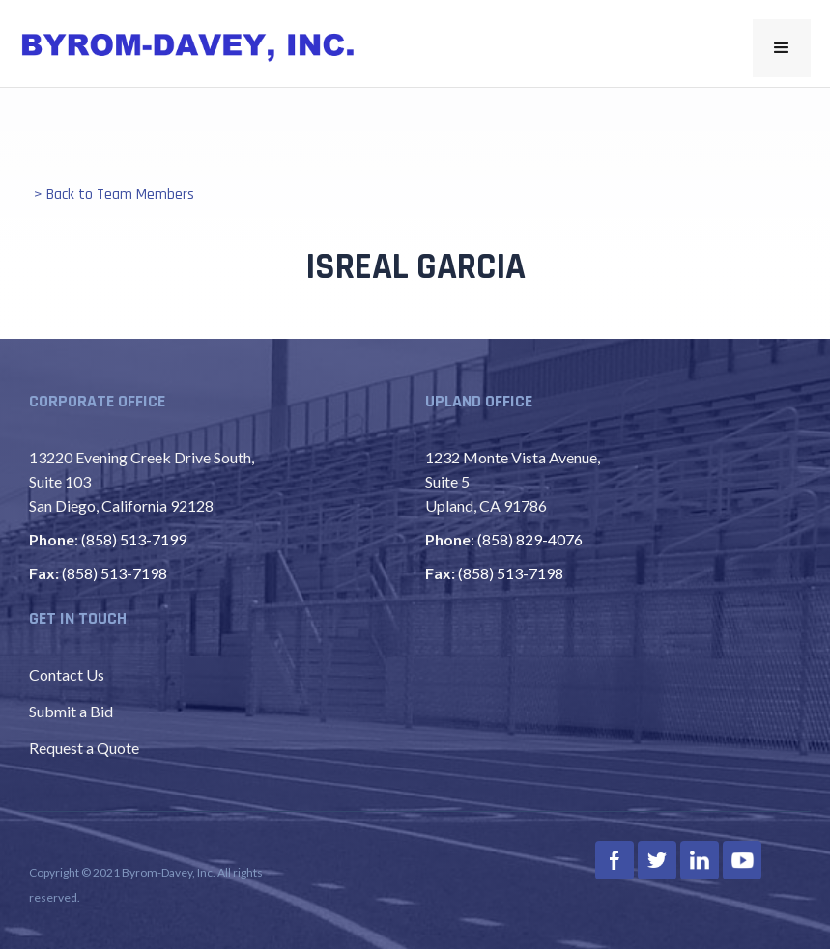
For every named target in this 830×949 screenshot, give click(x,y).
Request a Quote (84, 748)
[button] (782, 48)
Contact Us (66, 674)
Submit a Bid (71, 711)
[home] (188, 46)
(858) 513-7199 (133, 539)
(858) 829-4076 (530, 539)
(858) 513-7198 (114, 573)
